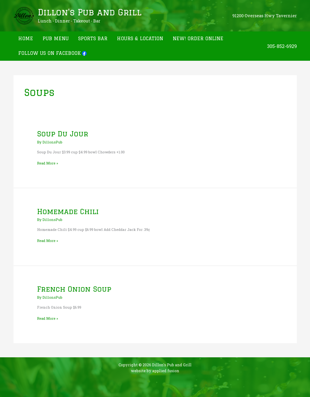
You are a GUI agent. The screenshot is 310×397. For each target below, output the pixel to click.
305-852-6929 (282, 46)
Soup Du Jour (63, 133)
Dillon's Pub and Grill (89, 12)
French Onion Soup (74, 289)
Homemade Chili (68, 211)
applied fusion (165, 370)
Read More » (47, 162)
